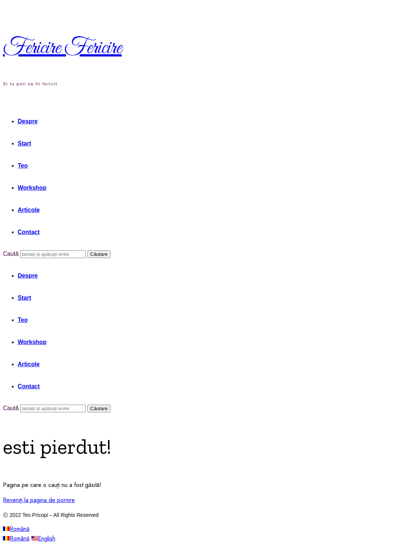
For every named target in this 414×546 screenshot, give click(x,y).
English (43, 538)
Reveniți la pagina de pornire (39, 500)
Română (16, 529)
